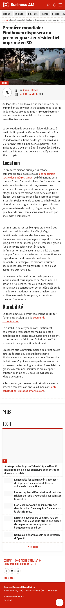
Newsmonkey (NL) (13, 590)
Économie (19, 13)
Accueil (5, 20)
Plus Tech (44, 546)
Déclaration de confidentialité (20, 564)
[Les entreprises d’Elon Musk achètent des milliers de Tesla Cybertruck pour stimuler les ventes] (8, 493)
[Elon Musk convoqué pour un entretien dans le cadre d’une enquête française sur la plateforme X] (8, 506)
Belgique (7, 13)
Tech (4, 83)
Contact (8, 560)
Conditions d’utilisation (28, 560)
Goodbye (53, 590)
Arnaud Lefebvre (30, 90)
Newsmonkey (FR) (35, 590)
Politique (33, 13)
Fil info (44, 13)
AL (7, 92)
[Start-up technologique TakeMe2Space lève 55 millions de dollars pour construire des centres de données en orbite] (32, 446)
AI (5, 461)
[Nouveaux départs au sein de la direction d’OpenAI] (8, 534)
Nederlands (9, 578)
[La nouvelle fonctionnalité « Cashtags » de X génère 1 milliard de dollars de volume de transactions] (8, 480)
